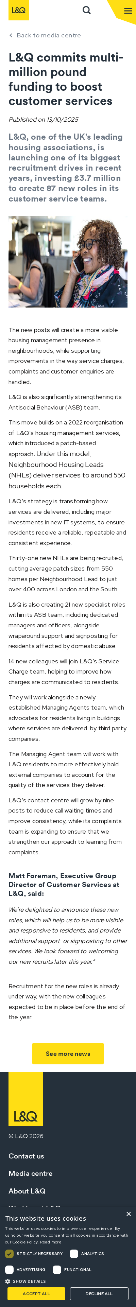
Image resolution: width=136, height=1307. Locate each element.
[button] (68, 1281)
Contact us (26, 1156)
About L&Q (27, 1191)
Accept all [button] (36, 1293)
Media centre (30, 1173)
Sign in (101, 10)
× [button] (128, 1214)
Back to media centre (49, 35)
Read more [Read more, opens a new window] (51, 1242)
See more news (68, 1054)
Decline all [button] (99, 1293)
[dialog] (68, 1257)
